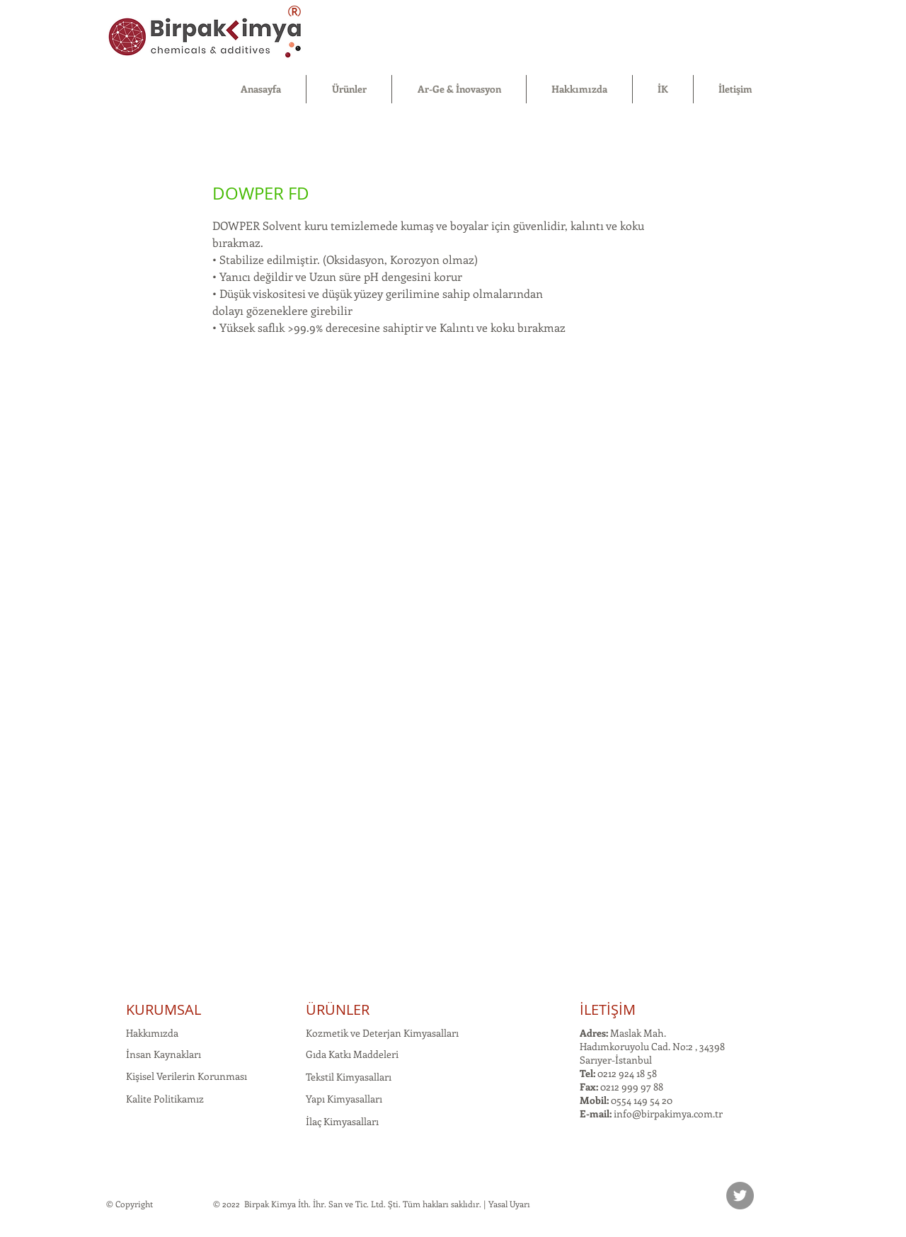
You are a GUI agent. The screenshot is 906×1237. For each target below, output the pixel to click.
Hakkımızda (152, 1033)
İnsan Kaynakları (163, 1054)
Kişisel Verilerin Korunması (186, 1076)
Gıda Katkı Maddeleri (352, 1054)
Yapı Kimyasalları (344, 1098)
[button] (348, 89)
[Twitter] (740, 1195)
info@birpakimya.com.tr (668, 1113)
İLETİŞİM (608, 1009)
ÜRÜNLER (337, 1009)
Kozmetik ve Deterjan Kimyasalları (382, 1033)
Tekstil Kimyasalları (348, 1076)
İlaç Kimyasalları (342, 1121)
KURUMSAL (163, 1009)
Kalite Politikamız (165, 1098)
